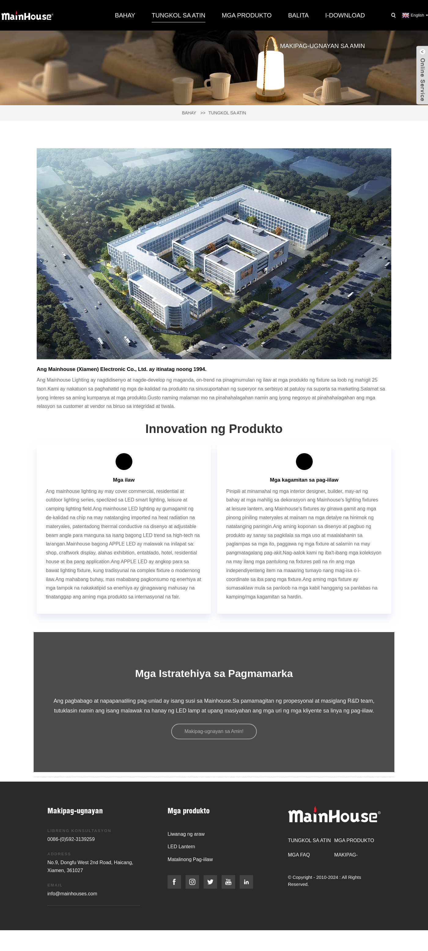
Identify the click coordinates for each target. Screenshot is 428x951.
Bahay (125, 15)
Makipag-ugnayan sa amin (322, 46)
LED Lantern (181, 846)
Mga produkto (247, 15)
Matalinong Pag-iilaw (190, 859)
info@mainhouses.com (72, 893)
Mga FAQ (299, 854)
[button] (214, 732)
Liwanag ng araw (186, 834)
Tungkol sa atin (178, 15)
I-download (345, 15)
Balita (298, 15)
